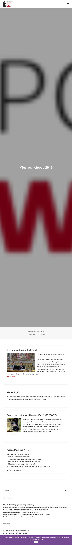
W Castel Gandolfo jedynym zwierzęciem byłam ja (19, 505)
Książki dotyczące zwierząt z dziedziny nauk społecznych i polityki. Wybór (26, 514)
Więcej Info (11, 376)
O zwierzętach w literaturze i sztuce (16, 531)
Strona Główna (31, 334)
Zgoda (36, 542)
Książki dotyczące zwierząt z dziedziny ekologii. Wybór (20, 512)
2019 (37, 334)
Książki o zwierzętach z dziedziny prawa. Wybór (18, 517)
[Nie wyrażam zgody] (70, 540)
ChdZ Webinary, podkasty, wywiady (16, 533)
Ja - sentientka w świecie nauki (22, 350)
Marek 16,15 (13, 392)
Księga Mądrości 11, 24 (18, 450)
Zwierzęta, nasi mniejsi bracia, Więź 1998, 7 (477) (32, 415)
